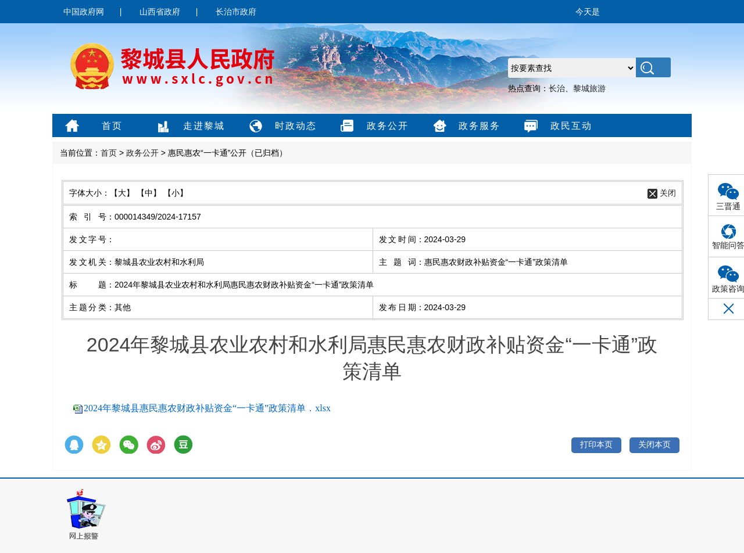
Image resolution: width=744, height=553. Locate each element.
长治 (557, 88)
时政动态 (281, 126)
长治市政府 (236, 11)
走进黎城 (189, 126)
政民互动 (556, 126)
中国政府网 (83, 11)
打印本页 (596, 444)
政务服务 (464, 126)
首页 (92, 126)
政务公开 (373, 126)
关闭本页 (654, 444)
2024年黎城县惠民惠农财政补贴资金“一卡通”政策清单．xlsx (207, 408)
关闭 (668, 193)
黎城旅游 (589, 88)
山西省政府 (160, 11)
